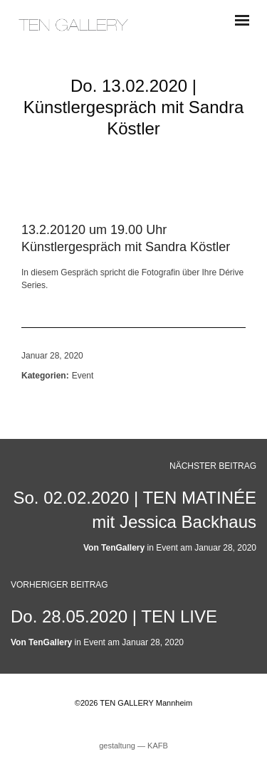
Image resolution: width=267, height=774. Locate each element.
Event (83, 376)
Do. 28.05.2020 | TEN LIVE (114, 616)
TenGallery (123, 548)
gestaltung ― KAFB (133, 745)
